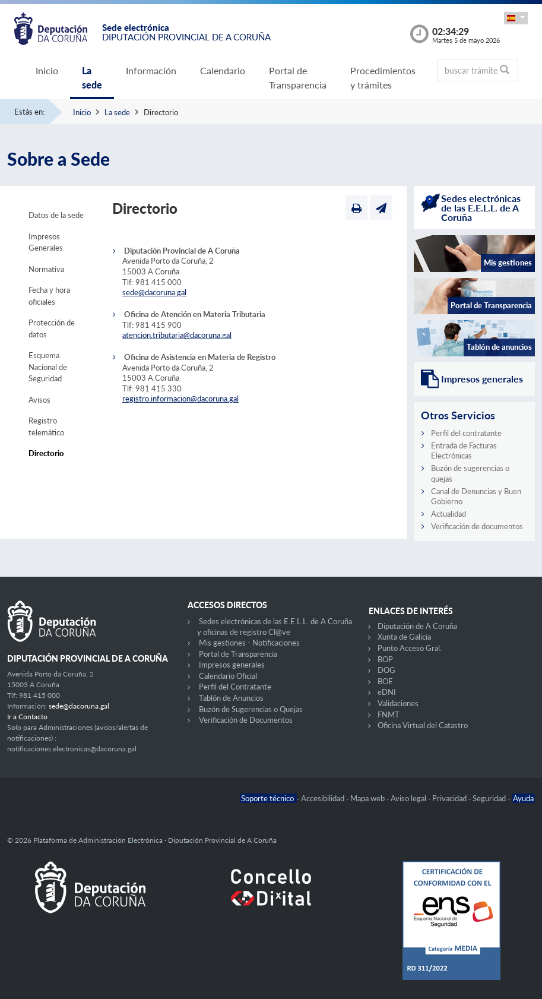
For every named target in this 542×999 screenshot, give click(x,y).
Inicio (47, 70)
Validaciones (398, 703)
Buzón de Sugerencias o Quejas (251, 709)
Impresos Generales (45, 242)
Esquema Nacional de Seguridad (47, 366)
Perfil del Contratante (235, 686)
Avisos (39, 399)
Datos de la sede (56, 215)
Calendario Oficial (228, 676)
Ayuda (523, 798)
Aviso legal (409, 798)
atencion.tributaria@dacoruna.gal (177, 335)
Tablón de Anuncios (231, 698)
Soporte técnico (268, 798)
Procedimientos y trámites (383, 77)
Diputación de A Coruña (417, 626)
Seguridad (490, 798)
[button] (516, 18)
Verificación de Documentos (246, 720)
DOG (386, 670)
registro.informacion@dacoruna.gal (180, 398)
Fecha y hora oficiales (49, 295)
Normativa (46, 269)
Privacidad (450, 798)
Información (151, 70)
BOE (385, 681)
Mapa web (368, 798)
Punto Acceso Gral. (410, 648)
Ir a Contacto (27, 716)
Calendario (222, 70)
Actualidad (448, 514)
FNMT (389, 714)
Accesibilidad (323, 798)
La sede (92, 77)
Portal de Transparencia (298, 77)
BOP (385, 659)
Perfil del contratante (466, 433)
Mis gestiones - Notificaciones (249, 642)
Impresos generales (232, 664)
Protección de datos (51, 328)
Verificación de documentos (477, 526)
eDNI (387, 692)
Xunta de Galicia (404, 636)
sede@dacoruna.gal (154, 292)
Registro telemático (46, 426)
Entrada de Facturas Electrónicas (464, 451)
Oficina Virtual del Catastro (423, 725)
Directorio (46, 453)
